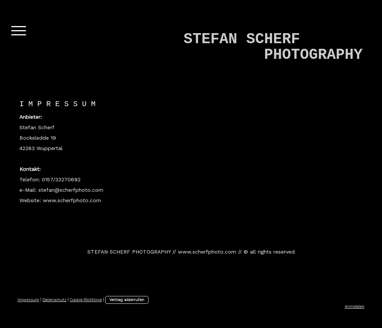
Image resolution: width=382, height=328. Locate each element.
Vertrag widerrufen (126, 299)
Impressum (28, 299)
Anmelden (354, 306)
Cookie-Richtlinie (86, 299)
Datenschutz (54, 299)
